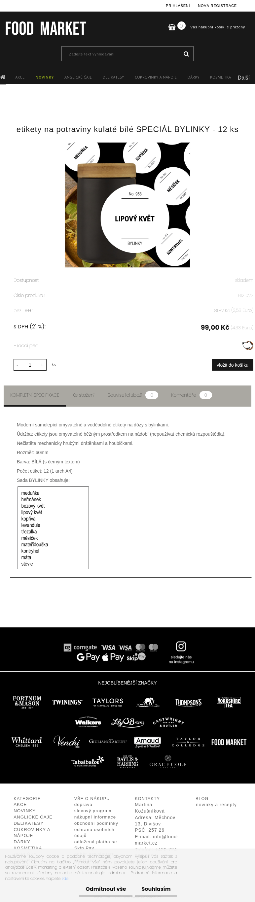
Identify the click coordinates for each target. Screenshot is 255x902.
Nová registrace (217, 6)
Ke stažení (84, 394)
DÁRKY (194, 77)
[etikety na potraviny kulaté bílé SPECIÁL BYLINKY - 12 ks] (127, 145)
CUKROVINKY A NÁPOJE (156, 77)
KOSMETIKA (220, 77)
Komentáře (191, 394)
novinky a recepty (216, 803)
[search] (186, 54)
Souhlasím (154, 889)
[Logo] (45, 28)
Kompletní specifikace (34, 394)
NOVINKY (44, 77)
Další (244, 78)
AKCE (19, 77)
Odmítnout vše (100, 889)
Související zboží (133, 394)
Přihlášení (178, 6)
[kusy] (30, 364)
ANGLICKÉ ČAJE (78, 77)
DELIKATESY (113, 77)
